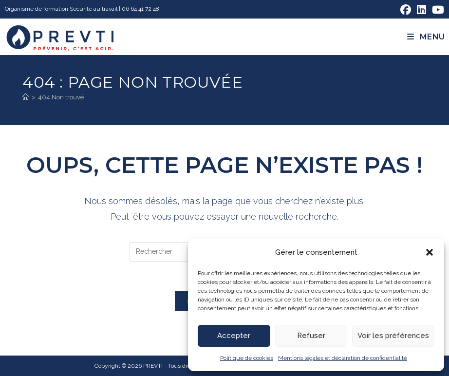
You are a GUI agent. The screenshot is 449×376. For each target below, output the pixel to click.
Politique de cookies (246, 358)
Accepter (233, 335)
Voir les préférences (393, 335)
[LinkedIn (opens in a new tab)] (421, 9)
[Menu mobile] (426, 36)
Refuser (311, 335)
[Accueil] (25, 97)
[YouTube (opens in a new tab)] (436, 9)
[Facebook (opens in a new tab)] (405, 9)
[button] (429, 252)
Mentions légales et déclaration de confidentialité (342, 358)
